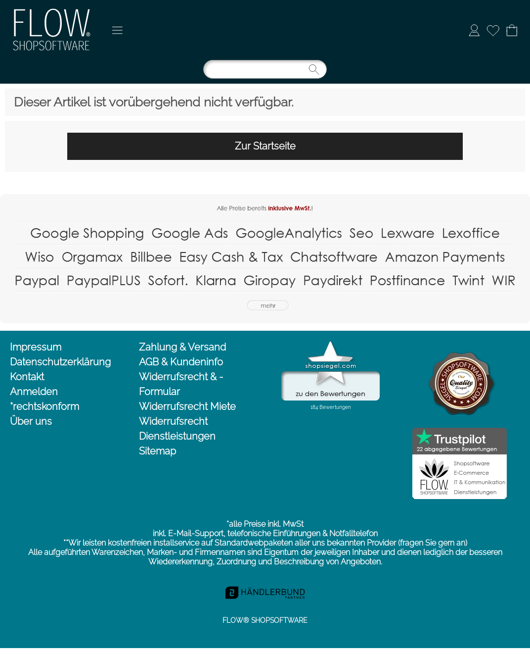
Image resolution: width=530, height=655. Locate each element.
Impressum (35, 347)
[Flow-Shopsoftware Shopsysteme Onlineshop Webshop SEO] (265, 198)
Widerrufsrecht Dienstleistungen (177, 428)
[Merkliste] (493, 30)
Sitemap (157, 451)
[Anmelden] (474, 30)
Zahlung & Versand (182, 347)
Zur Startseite (265, 146)
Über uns (31, 421)
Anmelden (34, 392)
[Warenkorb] (512, 30)
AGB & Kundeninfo (181, 362)
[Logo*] (53, 10)
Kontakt (27, 377)
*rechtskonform (44, 406)
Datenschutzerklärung (60, 362)
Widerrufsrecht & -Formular (181, 384)
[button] (117, 30)
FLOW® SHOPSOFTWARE (265, 620)
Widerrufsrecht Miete (187, 406)
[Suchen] (265, 69)
